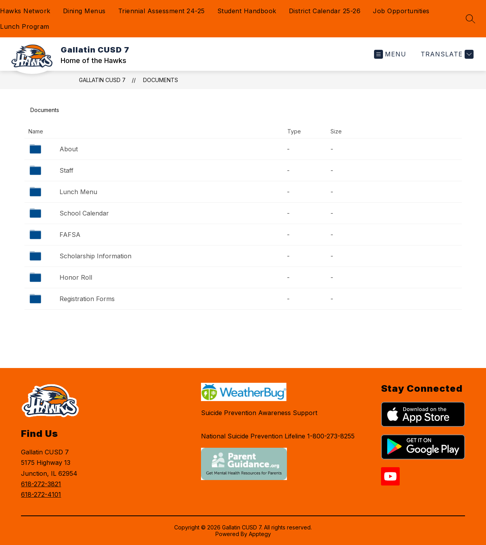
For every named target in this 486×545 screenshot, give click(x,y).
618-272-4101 (41, 494)
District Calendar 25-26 (325, 11)
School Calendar (84, 213)
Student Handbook (246, 11)
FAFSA (69, 234)
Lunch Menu (78, 192)
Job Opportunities (401, 11)
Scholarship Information (95, 256)
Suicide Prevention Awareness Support (259, 413)
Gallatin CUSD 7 (102, 80)
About (68, 149)
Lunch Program (24, 26)
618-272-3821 (41, 484)
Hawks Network (25, 11)
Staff (66, 170)
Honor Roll (75, 277)
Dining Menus (84, 11)
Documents (160, 80)
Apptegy (260, 534)
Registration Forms (87, 299)
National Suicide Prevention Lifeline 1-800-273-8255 (278, 436)
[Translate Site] (446, 54)
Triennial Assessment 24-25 (161, 11)
